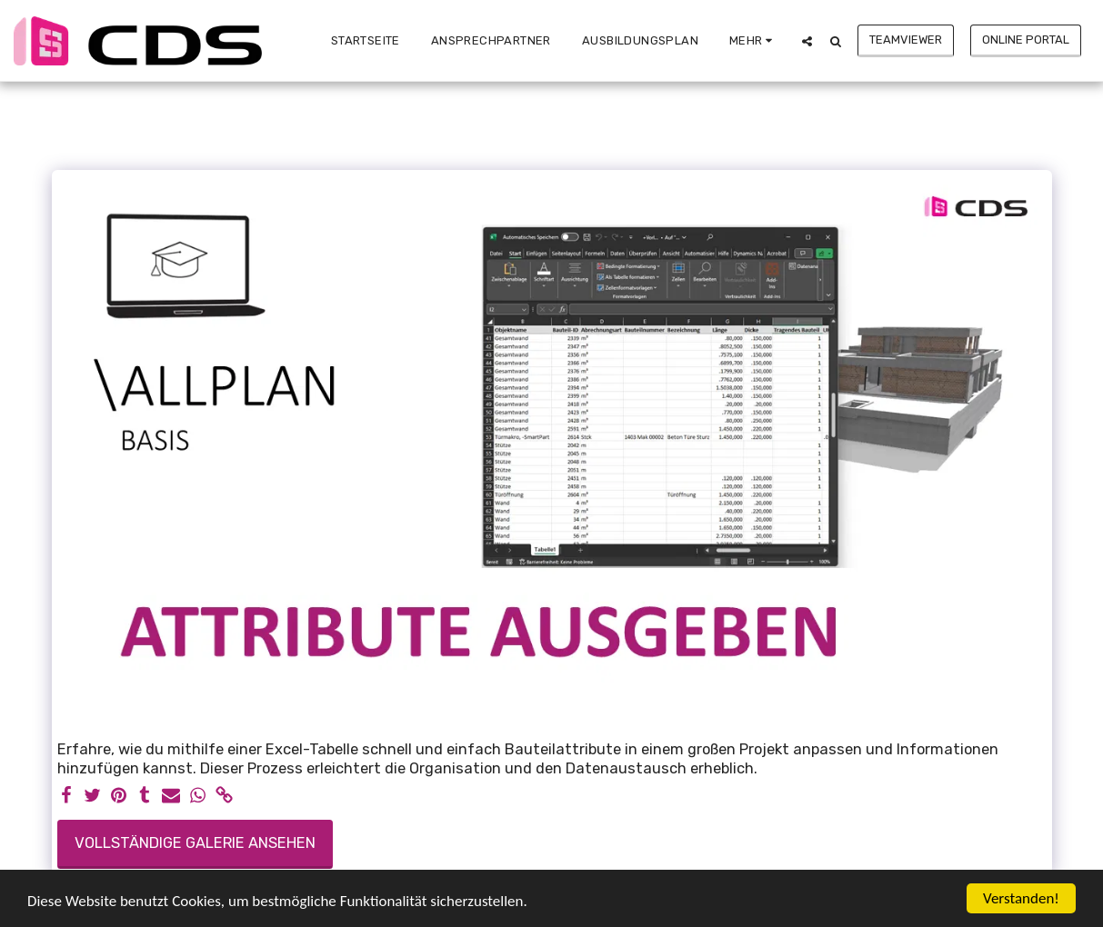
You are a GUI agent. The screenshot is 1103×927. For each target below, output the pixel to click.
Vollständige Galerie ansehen (195, 843)
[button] (807, 41)
